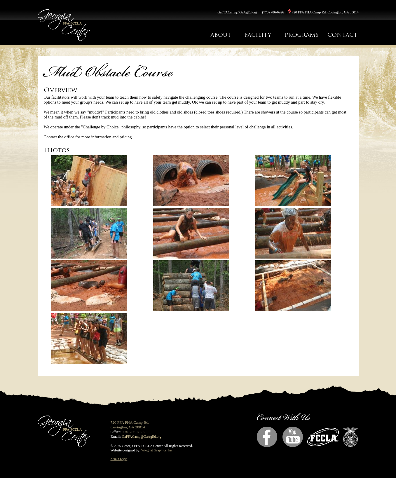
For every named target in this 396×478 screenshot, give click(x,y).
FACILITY (258, 35)
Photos (57, 150)
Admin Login (119, 458)
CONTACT (342, 35)
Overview (60, 90)
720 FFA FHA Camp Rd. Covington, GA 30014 (325, 12)
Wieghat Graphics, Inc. (157, 450)
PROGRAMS (302, 35)
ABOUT (220, 35)
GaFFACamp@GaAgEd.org (237, 12)
